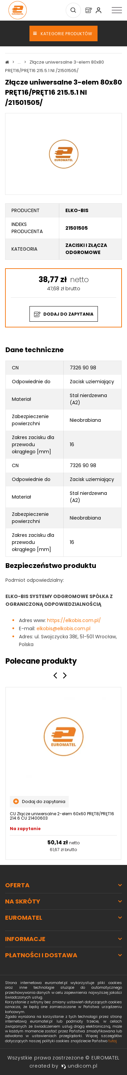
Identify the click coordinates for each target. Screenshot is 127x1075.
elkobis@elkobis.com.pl (63, 628)
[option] (63, 773)
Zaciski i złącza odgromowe (86, 249)
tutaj (112, 1041)
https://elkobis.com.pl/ (74, 620)
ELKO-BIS (76, 210)
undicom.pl (79, 1065)
